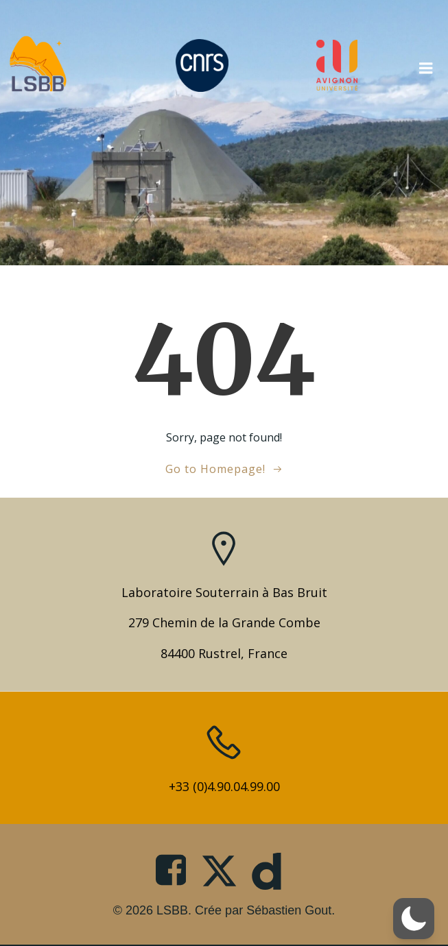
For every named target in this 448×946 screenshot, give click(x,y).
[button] (413, 918)
